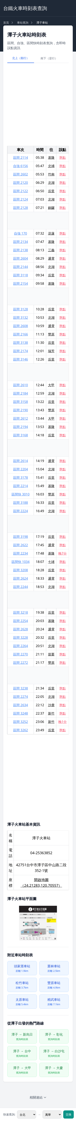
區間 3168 (20, 435)
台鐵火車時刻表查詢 (25, 8)
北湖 (51, 182)
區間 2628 (20, 629)
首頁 (6, 22)
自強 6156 (20, 166)
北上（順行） (20, 58)
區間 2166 (20, 334)
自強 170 (20, 233)
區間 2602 (20, 174)
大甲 (51, 385)
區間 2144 (20, 267)
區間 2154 (20, 283)
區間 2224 (20, 511)
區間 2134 (20, 241)
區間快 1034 (21, 561)
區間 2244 (20, 587)
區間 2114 (20, 157)
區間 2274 (20, 696)
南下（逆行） (49, 58)
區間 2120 (20, 182)
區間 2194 (20, 427)
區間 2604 (20, 258)
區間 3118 (20, 275)
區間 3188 (20, 502)
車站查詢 (22, 22)
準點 (62, 157)
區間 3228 (20, 637)
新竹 (51, 713)
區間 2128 (20, 207)
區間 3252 (20, 721)
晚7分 (62, 553)
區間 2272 (20, 662)
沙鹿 (51, 705)
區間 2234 (20, 553)
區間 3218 (20, 612)
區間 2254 (20, 621)
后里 (51, 191)
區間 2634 (20, 705)
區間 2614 (20, 461)
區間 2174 (20, 351)
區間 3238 (20, 688)
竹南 (51, 174)
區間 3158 (20, 401)
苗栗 (51, 654)
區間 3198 (20, 536)
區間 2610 (20, 385)
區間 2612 (20, 418)
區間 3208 (20, 570)
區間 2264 (20, 646)
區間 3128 (20, 309)
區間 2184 (20, 393)
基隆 (51, 157)
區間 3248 (20, 713)
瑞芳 (51, 351)
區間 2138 (20, 250)
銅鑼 (51, 207)
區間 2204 (20, 469)
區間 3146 (20, 359)
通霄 (51, 258)
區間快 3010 (21, 494)
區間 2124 (20, 199)
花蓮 (51, 233)
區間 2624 (20, 578)
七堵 (51, 561)
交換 (68, 1114)
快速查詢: (9, 1114)
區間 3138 (20, 342)
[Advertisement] (38, 104)
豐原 (51, 334)
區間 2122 (20, 191)
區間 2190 (20, 410)
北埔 (51, 166)
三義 (51, 250)
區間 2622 (20, 545)
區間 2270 (20, 654)
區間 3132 (20, 317)
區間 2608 (20, 326)
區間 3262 (20, 730)
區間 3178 (20, 477)
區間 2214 (20, 486)
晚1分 (62, 721)
